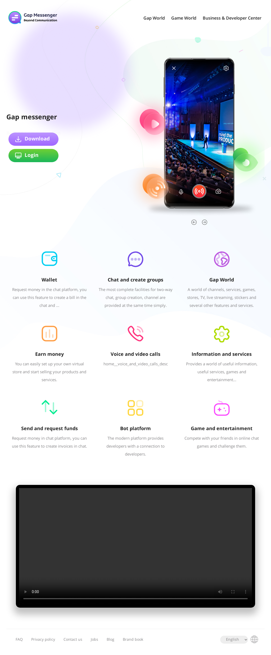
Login (26, 156)
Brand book (133, 640)
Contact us (73, 640)
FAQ (19, 640)
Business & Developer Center (232, 18)
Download (32, 139)
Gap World (154, 18)
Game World (183, 18)
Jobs (94, 640)
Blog (110, 640)
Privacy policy (43, 640)
